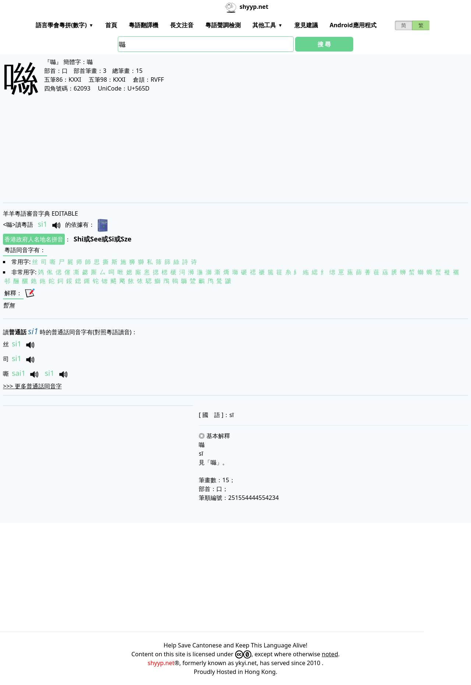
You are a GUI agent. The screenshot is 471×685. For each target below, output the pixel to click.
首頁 (111, 25)
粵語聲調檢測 (223, 25)
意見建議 (306, 25)
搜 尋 (324, 44)
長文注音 (182, 25)
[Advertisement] (224, 155)
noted (330, 654)
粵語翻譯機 (143, 25)
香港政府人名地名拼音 (33, 239)
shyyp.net (161, 663)
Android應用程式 (353, 25)
